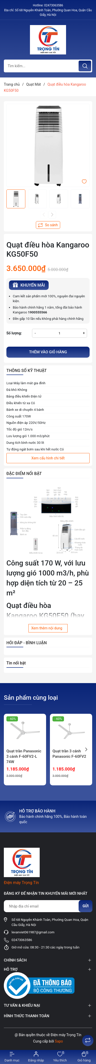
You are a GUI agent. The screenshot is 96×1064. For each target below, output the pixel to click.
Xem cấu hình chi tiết (48, 458)
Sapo (59, 1041)
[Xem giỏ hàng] (84, 1057)
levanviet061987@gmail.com (33, 932)
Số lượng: (14, 333)
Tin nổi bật (16, 663)
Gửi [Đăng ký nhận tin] (85, 906)
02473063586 (53, 5)
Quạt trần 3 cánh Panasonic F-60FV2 (69, 754)
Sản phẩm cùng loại (31, 697)
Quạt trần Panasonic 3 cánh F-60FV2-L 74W (23, 756)
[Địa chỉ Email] (48, 906)
